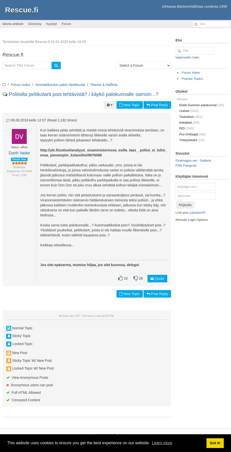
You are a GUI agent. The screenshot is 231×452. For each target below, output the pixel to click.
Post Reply (157, 105)
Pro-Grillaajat (192, 134)
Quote (157, 279)
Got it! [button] (215, 443)
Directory (34, 24)
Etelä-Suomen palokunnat (201, 105)
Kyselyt (51, 24)
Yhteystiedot (191, 140)
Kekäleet (189, 122)
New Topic (130, 105)
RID (186, 128)
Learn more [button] (162, 443)
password (197, 212)
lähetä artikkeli (12, 24)
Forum (66, 24)
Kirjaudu (185, 205)
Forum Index (20, 85)
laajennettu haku (187, 57)
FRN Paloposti (186, 165)
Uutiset (188, 111)
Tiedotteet (191, 117)
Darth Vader (19, 153)
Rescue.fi (21, 10)
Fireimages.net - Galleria (193, 160)
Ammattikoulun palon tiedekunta (60, 85)
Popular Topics (192, 78)
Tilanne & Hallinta (104, 85)
